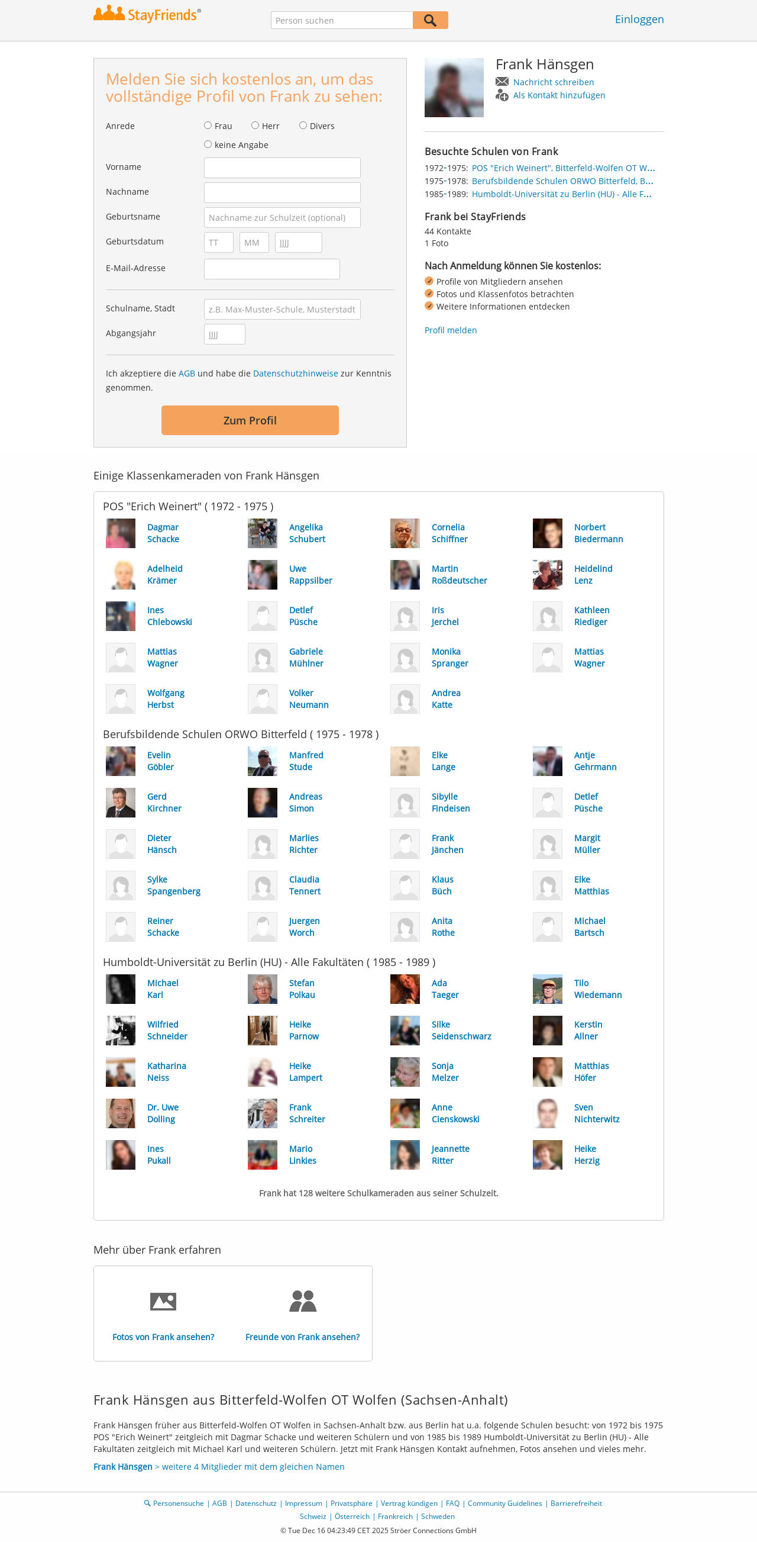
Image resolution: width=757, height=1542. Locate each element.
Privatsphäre (352, 1503)
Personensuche (178, 1503)
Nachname (127, 191)
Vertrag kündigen (409, 1503)
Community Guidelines (505, 1503)
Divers (322, 125)
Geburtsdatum (135, 241)
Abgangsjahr (131, 333)
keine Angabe (241, 144)
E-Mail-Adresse (136, 267)
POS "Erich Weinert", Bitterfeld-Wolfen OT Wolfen (569, 167)
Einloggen (639, 19)
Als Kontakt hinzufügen (559, 95)
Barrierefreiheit (576, 1503)
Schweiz (313, 1516)
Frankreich (395, 1516)
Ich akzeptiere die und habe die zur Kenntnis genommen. (249, 380)
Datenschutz (256, 1503)
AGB (187, 373)
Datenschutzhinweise (295, 373)
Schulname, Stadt (140, 308)
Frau (223, 125)
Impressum (303, 1503)
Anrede (120, 125)
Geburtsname (133, 216)
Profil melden (451, 330)
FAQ (453, 1503)
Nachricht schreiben (553, 82)
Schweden (438, 1516)
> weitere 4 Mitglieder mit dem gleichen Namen (219, 1466)
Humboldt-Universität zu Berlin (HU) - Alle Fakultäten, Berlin (590, 193)
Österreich (352, 1516)
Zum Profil (250, 420)
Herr (271, 125)
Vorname (123, 166)
